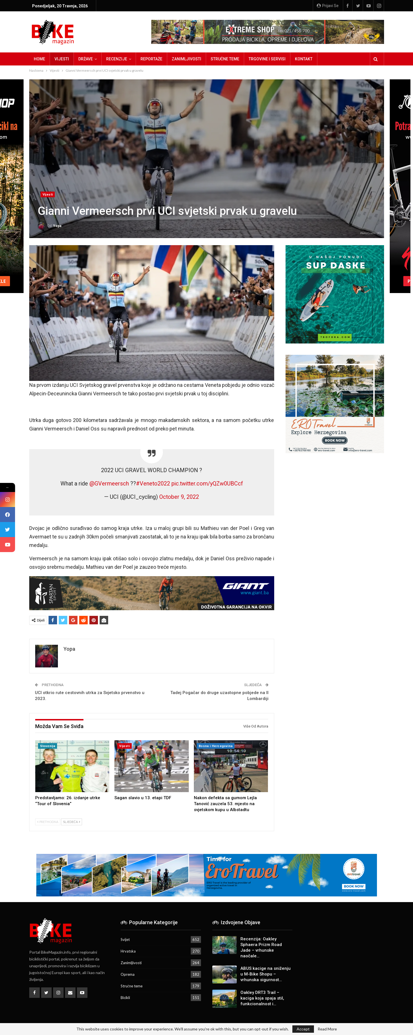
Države (85, 59)
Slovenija (47, 746)
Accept (303, 1028)
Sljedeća (71, 822)
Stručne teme (225, 59)
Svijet (125, 939)
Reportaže (151, 59)
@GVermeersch (109, 483)
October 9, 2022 (179, 497)
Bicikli (125, 997)
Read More (327, 1029)
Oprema (128, 974)
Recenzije (116, 59)
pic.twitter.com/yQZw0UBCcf (207, 483)
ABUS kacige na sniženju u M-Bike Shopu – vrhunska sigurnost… (265, 974)
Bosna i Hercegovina (216, 746)
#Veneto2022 (153, 483)
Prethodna (47, 822)
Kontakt (304, 59)
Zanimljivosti (186, 59)
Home (39, 59)
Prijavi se (328, 5)
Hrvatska (128, 951)
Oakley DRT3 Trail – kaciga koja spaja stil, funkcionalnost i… (262, 998)
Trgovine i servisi (267, 59)
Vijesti (61, 59)
